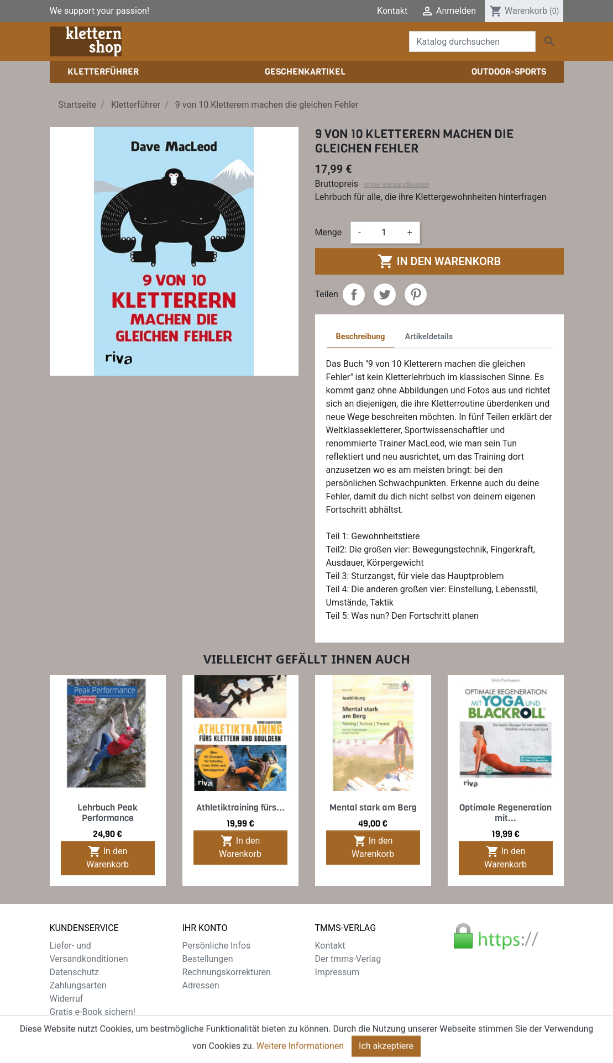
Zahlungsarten (78, 985)
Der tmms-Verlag (348, 959)
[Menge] (384, 232)
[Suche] (472, 41)
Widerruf (66, 998)
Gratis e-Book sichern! (92, 1012)
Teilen (354, 294)
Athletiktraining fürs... (240, 807)
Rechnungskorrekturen (226, 972)
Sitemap (66, 1025)
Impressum (337, 972)
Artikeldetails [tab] (429, 336)
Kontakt (392, 11)
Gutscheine (204, 998)
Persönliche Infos (216, 945)
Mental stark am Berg (373, 807)
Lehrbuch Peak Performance (107, 813)
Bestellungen (207, 959)
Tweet (385, 294)
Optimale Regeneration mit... (505, 813)
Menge (328, 232)
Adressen (200, 985)
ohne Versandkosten (397, 184)
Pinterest (416, 294)
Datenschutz (74, 972)
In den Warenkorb (439, 261)
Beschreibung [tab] (360, 336)
